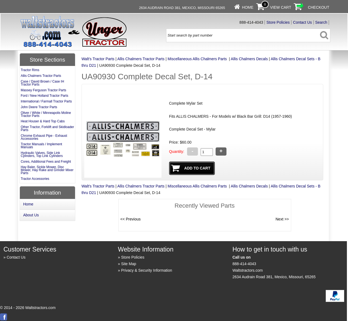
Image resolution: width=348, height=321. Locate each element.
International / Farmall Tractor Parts (46, 101)
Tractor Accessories (35, 179)
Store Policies (278, 22)
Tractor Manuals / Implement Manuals (41, 145)
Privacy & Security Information (146, 270)
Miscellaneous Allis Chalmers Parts (197, 59)
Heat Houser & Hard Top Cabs (43, 121)
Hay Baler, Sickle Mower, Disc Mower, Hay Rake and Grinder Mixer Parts (47, 170)
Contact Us (302, 22)
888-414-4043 (244, 264)
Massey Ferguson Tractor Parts (43, 90)
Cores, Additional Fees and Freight (46, 161)
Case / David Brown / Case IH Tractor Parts (42, 83)
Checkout (318, 7)
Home (247, 7)
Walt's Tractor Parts (98, 59)
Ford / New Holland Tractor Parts (44, 96)
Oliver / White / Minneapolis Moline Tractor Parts (46, 114)
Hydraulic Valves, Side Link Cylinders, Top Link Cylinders (42, 154)
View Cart (280, 7)
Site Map (128, 264)
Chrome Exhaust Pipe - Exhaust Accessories (44, 137)
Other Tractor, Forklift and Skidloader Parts (47, 128)
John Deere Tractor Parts (39, 107)
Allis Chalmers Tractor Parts (140, 59)
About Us (31, 215)
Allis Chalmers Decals (249, 59)
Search (321, 22)
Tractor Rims (30, 70)
